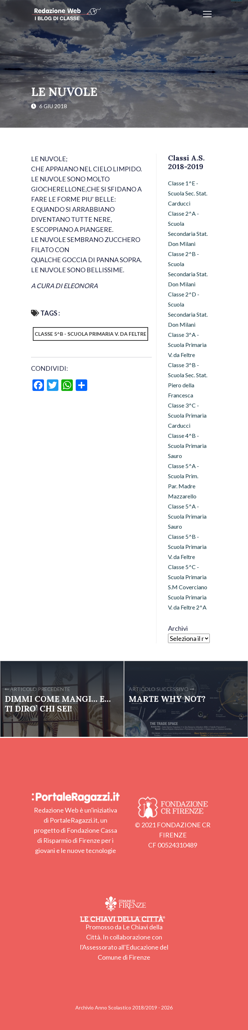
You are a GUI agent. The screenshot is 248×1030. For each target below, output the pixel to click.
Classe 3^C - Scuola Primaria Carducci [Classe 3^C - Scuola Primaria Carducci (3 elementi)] (187, 415)
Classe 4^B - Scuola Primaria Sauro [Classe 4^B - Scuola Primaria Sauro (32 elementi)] (187, 445)
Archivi (178, 628)
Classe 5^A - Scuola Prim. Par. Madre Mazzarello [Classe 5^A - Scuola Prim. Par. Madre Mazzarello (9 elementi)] (183, 480)
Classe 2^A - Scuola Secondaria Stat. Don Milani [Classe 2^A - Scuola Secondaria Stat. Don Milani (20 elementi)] (188, 228)
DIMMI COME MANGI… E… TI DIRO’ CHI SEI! (58, 704)
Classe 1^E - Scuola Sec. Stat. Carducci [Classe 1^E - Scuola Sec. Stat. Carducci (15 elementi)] (187, 193)
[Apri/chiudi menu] (207, 14)
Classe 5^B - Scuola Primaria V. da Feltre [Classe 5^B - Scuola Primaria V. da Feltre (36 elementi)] (187, 546)
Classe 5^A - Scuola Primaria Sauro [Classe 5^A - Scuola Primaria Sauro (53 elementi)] (187, 516)
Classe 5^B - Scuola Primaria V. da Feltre (90, 334)
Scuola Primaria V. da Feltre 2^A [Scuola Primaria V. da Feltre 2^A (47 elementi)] (187, 602)
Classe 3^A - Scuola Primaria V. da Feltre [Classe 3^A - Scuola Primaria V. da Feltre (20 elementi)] (187, 344)
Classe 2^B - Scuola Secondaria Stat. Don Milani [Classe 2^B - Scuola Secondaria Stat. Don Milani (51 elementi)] (188, 268)
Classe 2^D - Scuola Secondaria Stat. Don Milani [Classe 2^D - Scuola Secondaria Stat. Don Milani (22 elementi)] (188, 309)
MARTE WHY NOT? (167, 699)
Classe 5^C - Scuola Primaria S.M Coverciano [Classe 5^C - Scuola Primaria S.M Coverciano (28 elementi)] (187, 576)
